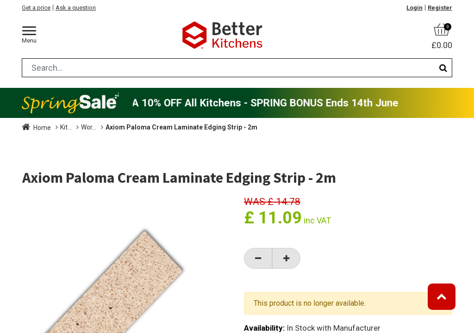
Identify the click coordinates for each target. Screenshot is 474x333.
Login (414, 8)
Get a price (36, 8)
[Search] (443, 68)
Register (440, 8)
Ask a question (76, 8)
